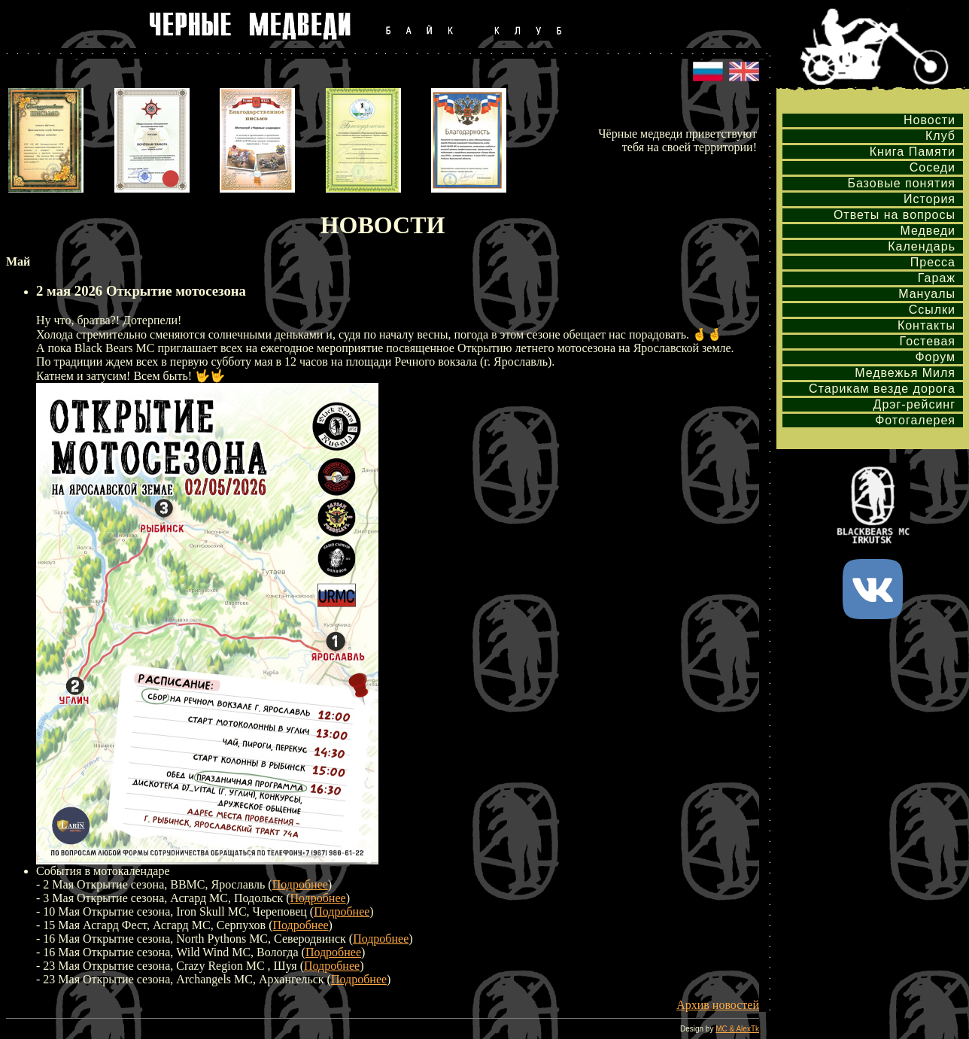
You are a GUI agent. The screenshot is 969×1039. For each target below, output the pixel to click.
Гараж (936, 278)
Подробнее (300, 884)
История (929, 199)
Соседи (932, 167)
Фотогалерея (915, 420)
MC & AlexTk (737, 1029)
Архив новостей (717, 1004)
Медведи (927, 230)
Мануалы (926, 293)
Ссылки (932, 309)
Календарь (921, 246)
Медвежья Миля (905, 372)
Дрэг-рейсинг (914, 404)
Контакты (926, 325)
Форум (935, 357)
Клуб (940, 135)
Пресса (932, 262)
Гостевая (927, 341)
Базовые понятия (901, 183)
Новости (929, 120)
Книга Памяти (912, 151)
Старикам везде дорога (882, 388)
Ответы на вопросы (894, 214)
